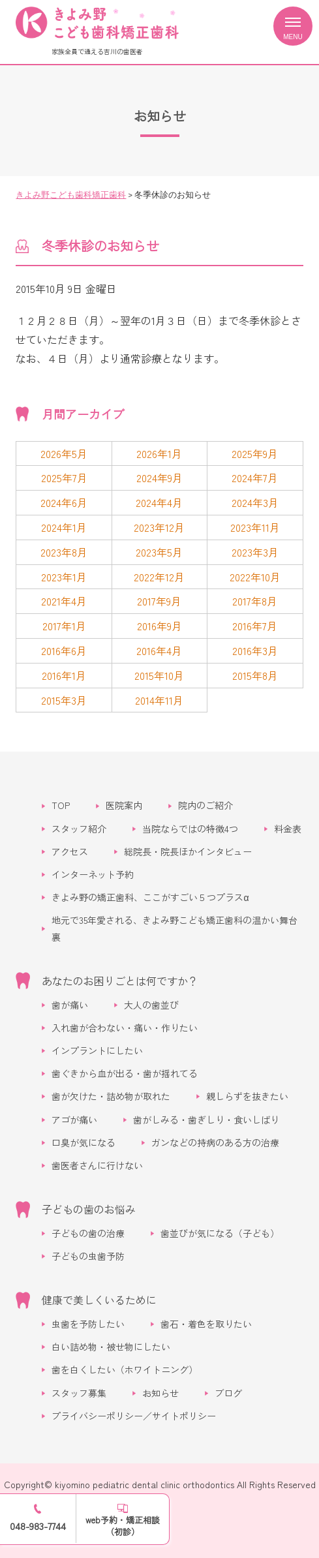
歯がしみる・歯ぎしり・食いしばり (206, 1119)
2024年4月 (159, 502)
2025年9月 (255, 453)
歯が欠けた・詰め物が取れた (111, 1096)
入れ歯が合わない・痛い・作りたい (125, 1027)
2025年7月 (64, 477)
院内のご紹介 (205, 805)
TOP (61, 805)
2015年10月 (159, 675)
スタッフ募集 (79, 1392)
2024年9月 (159, 477)
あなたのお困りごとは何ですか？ (120, 980)
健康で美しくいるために (99, 1299)
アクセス (70, 851)
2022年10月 (255, 577)
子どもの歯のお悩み (89, 1209)
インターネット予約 (93, 874)
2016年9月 (159, 626)
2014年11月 (159, 700)
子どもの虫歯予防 (88, 1255)
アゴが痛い (74, 1119)
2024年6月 (63, 502)
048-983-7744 (38, 1526)
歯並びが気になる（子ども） (219, 1233)
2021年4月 (64, 601)
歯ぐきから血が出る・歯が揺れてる (125, 1073)
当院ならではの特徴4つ (190, 828)
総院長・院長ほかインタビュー (188, 851)
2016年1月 (64, 675)
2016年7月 (254, 626)
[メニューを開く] (292, 26)
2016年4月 (159, 650)
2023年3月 (255, 552)
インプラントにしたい (97, 1050)
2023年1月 (64, 577)
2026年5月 (63, 453)
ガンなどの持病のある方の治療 (215, 1142)
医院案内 (124, 805)
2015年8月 (255, 675)
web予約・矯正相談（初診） (122, 1526)
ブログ (228, 1392)
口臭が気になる (83, 1142)
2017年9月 (159, 601)
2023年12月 (159, 527)
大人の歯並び (151, 1004)
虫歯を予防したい (88, 1323)
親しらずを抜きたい (247, 1096)
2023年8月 (63, 552)
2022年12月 (159, 577)
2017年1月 (64, 626)
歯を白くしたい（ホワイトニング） (125, 1369)
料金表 (287, 828)
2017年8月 (254, 601)
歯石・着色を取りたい (206, 1323)
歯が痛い (70, 1004)
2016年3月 (255, 650)
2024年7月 (255, 477)
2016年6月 (64, 650)
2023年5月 (159, 552)
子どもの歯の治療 (88, 1233)
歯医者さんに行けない (97, 1165)
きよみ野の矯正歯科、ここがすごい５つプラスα (150, 897)
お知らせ (160, 1392)
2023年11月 (255, 527)
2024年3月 (255, 502)
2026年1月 (159, 453)
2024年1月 (64, 527)
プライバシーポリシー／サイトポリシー (134, 1415)
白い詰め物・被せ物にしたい (111, 1346)
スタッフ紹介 (79, 828)
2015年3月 (64, 700)
